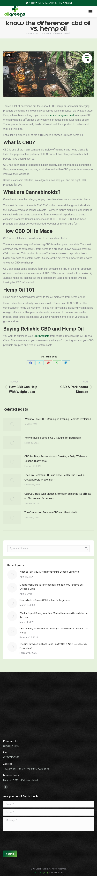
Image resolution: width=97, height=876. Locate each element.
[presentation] (28, 841)
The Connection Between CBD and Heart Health (51, 512)
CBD (8, 55)
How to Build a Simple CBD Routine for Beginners (52, 437)
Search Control (56, 872)
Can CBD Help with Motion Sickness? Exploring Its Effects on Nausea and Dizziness (57, 496)
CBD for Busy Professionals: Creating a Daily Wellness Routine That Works (55, 459)
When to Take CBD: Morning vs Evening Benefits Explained (57, 419)
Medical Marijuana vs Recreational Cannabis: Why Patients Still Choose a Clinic (51, 586)
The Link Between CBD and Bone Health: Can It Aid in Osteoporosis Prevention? (54, 477)
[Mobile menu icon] (90, 11)
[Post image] (12, 424)
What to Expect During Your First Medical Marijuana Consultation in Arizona (54, 615)
